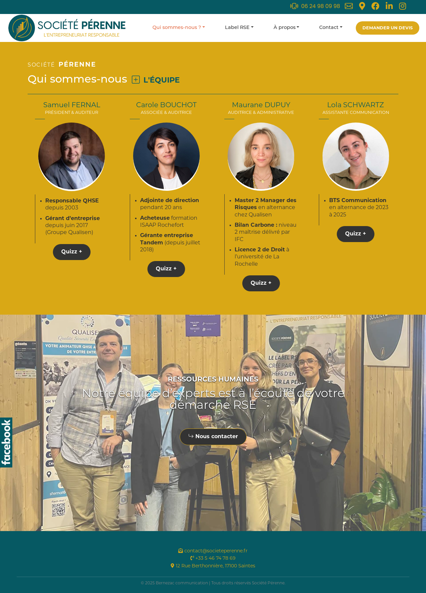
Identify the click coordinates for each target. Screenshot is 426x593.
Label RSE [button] (237, 27)
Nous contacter (213, 437)
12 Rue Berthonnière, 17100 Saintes (213, 566)
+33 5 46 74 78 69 (213, 558)
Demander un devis (387, 28)
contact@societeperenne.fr (213, 551)
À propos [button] (285, 27)
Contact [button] (328, 27)
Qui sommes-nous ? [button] (176, 27)
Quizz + (71, 252)
